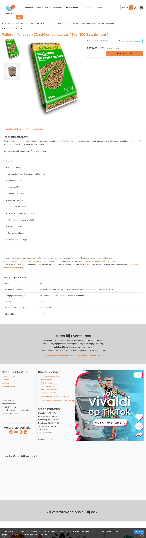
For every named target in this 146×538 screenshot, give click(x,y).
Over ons (5, 379)
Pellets (58, 23)
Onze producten (8, 376)
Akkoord (139, 531)
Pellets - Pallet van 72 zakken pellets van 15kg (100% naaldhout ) (89, 23)
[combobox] (108, 7)
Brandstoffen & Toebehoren (41, 23)
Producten (11, 23)
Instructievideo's (8, 386)
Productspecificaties (35, 129)
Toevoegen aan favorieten (129, 41)
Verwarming (22, 23)
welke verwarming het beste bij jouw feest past (99, 261)
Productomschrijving (12, 129)
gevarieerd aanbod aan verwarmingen (28, 261)
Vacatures (6, 383)
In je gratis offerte (124, 54)
